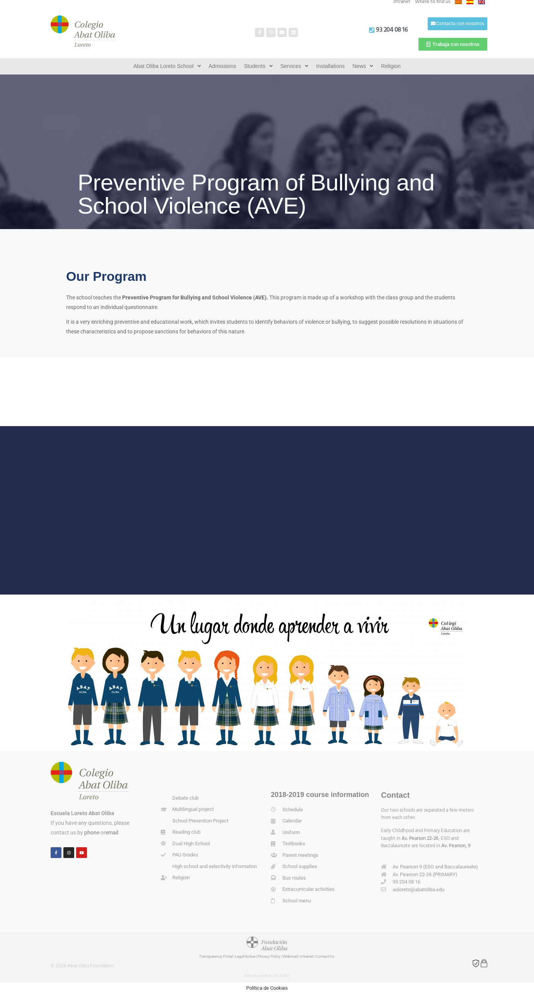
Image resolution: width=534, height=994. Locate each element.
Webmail (290, 956)
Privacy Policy (269, 956)
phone (91, 832)
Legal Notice (245, 956)
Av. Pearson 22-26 (420, 838)
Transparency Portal (216, 956)
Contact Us (324, 956)
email (111, 832)
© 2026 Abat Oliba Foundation (82, 966)
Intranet (306, 956)
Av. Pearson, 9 (456, 846)
